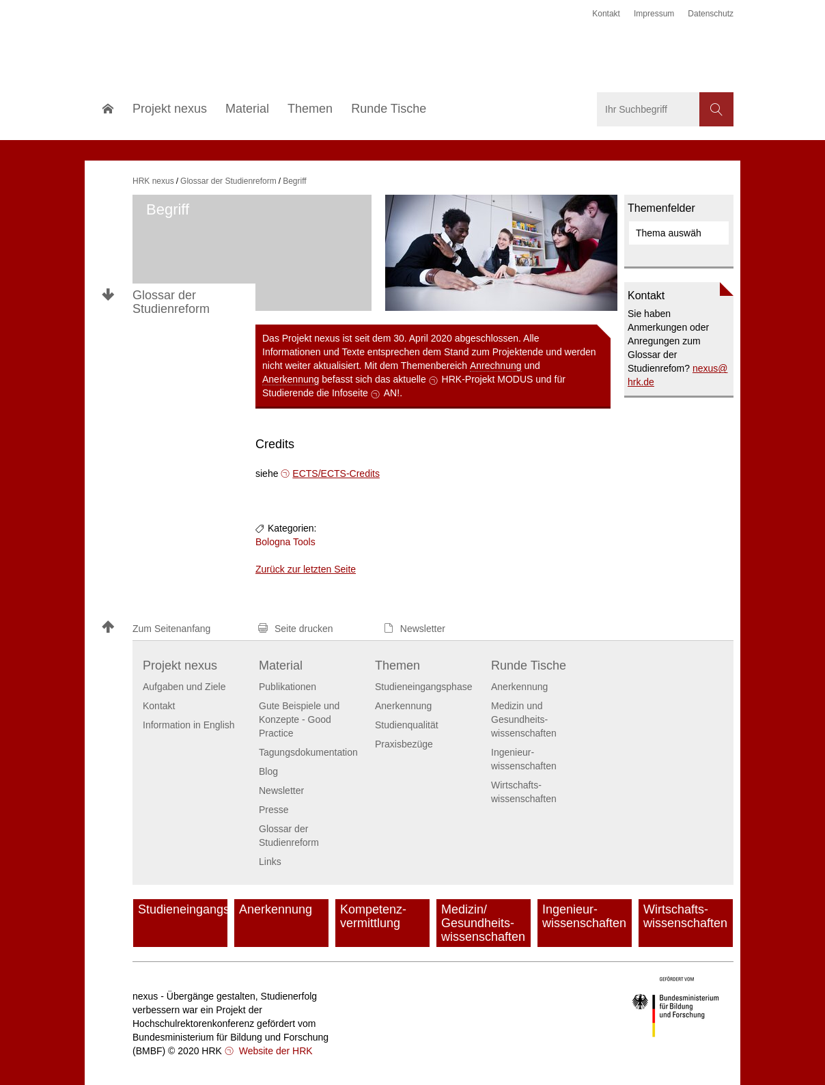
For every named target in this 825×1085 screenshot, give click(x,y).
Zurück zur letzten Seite (305, 569)
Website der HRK (274, 1050)
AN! (392, 392)
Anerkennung (290, 379)
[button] (173, 628)
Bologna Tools (285, 541)
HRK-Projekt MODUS (487, 379)
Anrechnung (496, 365)
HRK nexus (153, 181)
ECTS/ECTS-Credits (336, 473)
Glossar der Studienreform (171, 302)
